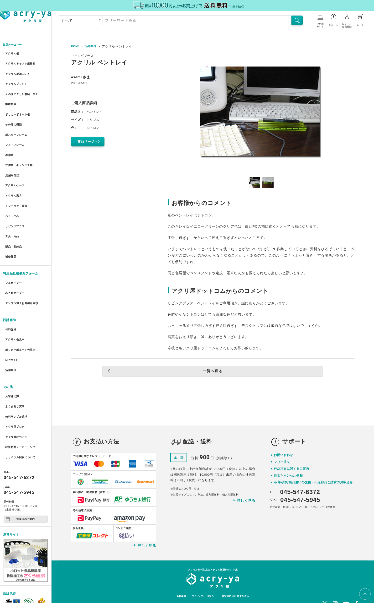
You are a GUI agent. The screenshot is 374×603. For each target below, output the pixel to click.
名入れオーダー (16, 261)
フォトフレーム (16, 132)
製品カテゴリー (14, 45)
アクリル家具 (14, 175)
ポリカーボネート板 (19, 106)
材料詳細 (11, 294)
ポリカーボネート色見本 (22, 311)
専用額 (9, 140)
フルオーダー (14, 252)
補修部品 (11, 227)
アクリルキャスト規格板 (22, 62)
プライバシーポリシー (203, 584)
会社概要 (178, 584)
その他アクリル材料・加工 (24, 88)
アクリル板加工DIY (18, 71)
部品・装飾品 (14, 219)
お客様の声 (13, 353)
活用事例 (11, 329)
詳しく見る (145, 532)
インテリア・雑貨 (17, 184)
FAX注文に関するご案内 (291, 456)
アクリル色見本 (16, 303)
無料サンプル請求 (17, 371)
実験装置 (11, 97)
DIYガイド (12, 320)
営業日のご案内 (20, 467)
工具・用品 (13, 210)
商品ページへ (90, 141)
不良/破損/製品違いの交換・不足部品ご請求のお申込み (313, 469)
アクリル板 (13, 54)
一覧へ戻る (201, 372)
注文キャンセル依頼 (288, 462)
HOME (76, 46)
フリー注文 (282, 449)
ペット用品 (13, 192)
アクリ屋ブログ (16, 380)
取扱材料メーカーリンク (22, 397)
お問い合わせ (283, 442)
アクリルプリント (17, 80)
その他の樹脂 (14, 114)
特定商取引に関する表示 (237, 584)
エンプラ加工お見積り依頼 (24, 269)
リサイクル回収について (22, 406)
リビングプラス (16, 201)
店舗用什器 (13, 158)
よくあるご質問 (16, 362)
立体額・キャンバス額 (21, 149)
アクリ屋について (17, 388)
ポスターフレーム (17, 123)
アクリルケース (16, 166)
